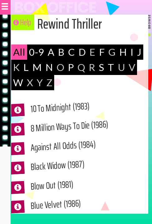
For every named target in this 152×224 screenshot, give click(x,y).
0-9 (37, 52)
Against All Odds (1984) (66, 148)
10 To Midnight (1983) (63, 110)
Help (22, 22)
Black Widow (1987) (60, 168)
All (19, 52)
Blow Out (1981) (54, 187)
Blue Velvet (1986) (58, 206)
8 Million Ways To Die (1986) (74, 128)
